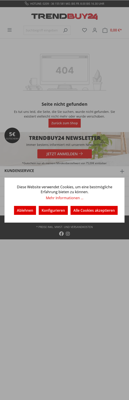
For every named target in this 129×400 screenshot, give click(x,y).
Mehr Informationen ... (64, 197)
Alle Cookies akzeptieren (94, 210)
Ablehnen (25, 210)
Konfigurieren (53, 210)
